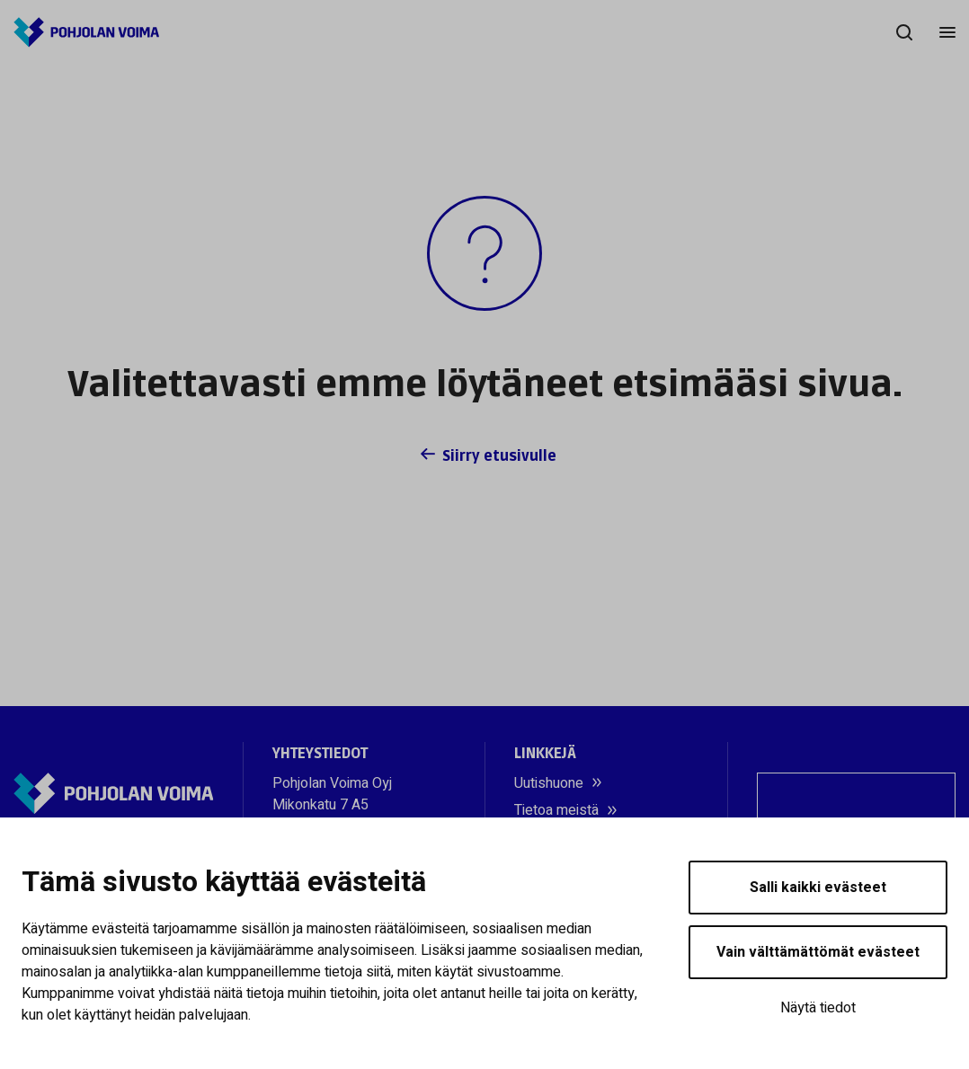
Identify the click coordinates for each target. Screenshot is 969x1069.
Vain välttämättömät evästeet (818, 952)
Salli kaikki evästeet (818, 887)
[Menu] (947, 32)
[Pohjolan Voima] (86, 32)
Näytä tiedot (818, 1008)
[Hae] (904, 32)
